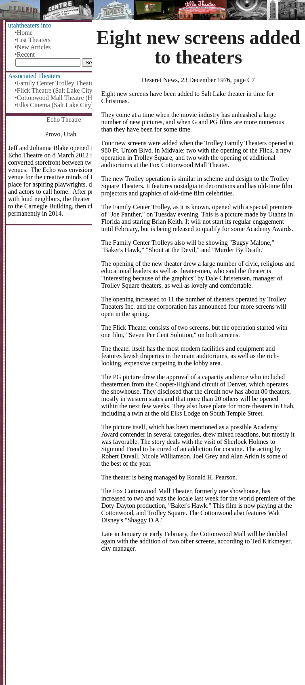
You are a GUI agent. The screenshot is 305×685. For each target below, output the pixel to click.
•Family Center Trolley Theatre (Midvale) (64, 83)
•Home (24, 32)
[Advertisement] (198, 622)
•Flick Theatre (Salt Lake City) (55, 90)
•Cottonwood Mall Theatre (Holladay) (64, 97)
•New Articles (33, 47)
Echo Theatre (63, 119)
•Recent (25, 54)
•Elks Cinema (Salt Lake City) (54, 105)
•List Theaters (32, 39)
